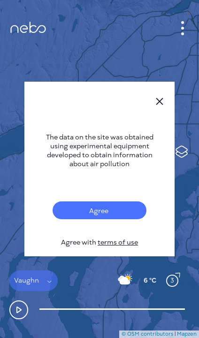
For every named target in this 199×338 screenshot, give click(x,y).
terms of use (118, 242)
